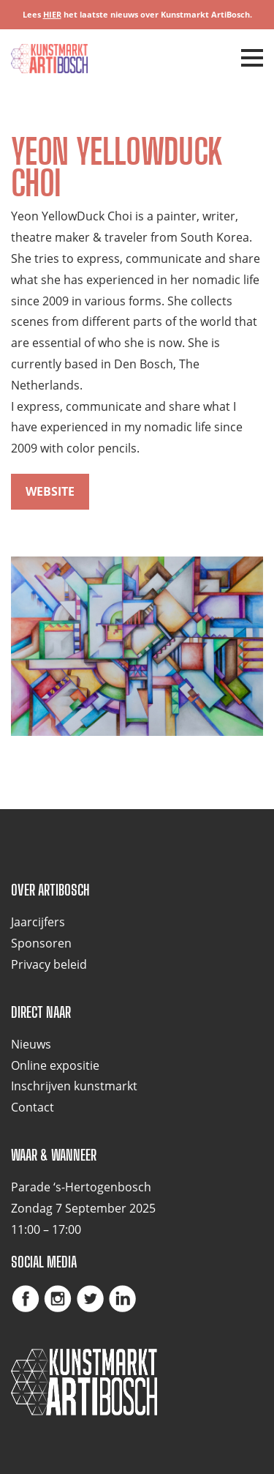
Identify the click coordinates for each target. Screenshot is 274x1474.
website (50, 491)
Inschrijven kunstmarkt (74, 1086)
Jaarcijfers (38, 922)
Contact (32, 1107)
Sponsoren (41, 943)
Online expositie (55, 1065)
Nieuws (31, 1044)
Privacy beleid (49, 964)
